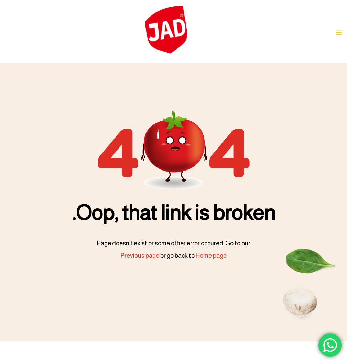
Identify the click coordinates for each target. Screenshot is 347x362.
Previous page (139, 255)
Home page (211, 255)
